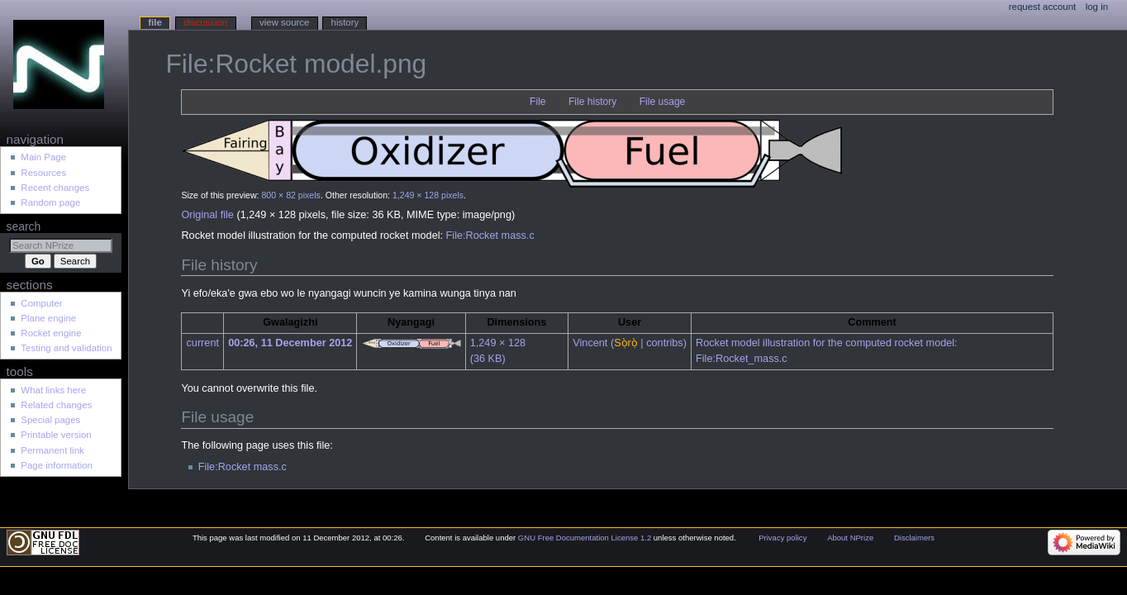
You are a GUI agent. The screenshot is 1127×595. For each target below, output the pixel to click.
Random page (50, 202)
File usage (663, 101)
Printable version (56, 435)
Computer (41, 303)
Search (24, 226)
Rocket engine (51, 333)
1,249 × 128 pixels (428, 195)
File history (592, 101)
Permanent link (52, 450)
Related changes (56, 405)
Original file (207, 215)
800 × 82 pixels (290, 195)
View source (284, 22)
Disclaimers (914, 537)
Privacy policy (782, 537)
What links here (53, 390)
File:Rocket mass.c (490, 235)
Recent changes (55, 188)
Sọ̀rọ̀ (626, 343)
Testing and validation (66, 348)
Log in (1097, 7)
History (345, 22)
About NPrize (850, 537)
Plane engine (48, 318)
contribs (664, 343)
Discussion (205, 22)
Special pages (50, 420)
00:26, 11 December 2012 (290, 343)
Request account (1043, 7)
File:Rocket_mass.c (741, 358)
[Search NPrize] (60, 245)
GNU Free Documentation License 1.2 (584, 537)
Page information (57, 465)
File (537, 101)
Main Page (43, 157)
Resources (43, 173)
